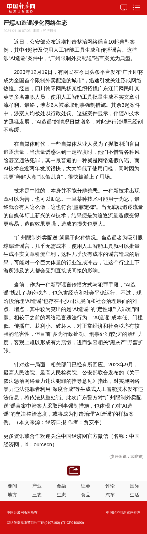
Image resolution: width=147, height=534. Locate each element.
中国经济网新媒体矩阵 (123, 512)
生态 (61, 494)
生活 (134, 494)
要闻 (12, 486)
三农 (37, 494)
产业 (37, 486)
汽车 (110, 494)
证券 (85, 486)
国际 (134, 486)
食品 (85, 494)
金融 (61, 486)
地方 (12, 494)
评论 (110, 486)
